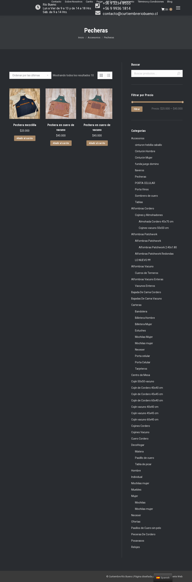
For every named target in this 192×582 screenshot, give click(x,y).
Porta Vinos (142, 189)
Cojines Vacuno (140, 432)
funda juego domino (147, 163)
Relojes (135, 547)
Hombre (136, 470)
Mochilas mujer (144, 343)
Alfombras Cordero (142, 208)
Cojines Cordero (140, 425)
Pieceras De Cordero (143, 534)
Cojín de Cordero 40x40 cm (147, 387)
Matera (139, 451)
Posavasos (137, 540)
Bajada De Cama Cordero (146, 292)
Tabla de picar (143, 464)
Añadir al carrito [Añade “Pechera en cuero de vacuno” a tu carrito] (61, 143)
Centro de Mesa (140, 375)
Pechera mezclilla (24, 125)
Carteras (136, 304)
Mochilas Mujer (144, 336)
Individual (136, 476)
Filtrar (137, 109)
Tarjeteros (141, 368)
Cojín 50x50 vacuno (142, 381)
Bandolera (141, 311)
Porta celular (142, 355)
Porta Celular (142, 362)
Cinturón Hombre (145, 151)
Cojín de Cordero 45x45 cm (147, 394)
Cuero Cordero (139, 438)
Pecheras (140, 176)
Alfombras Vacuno (142, 266)
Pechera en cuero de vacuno (60, 127)
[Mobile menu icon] (178, 8)
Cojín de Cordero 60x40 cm (147, 400)
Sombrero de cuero (146, 195)
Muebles (136, 489)
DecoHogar (137, 444)
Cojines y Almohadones (149, 215)
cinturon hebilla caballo (148, 144)
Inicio (81, 37)
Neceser (140, 349)
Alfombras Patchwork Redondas (154, 253)
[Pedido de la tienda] (30, 75)
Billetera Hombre (145, 317)
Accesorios (94, 37)
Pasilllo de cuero (144, 457)
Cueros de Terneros (146, 272)
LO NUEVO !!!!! (143, 260)
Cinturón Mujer (143, 157)
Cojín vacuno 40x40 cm (144, 406)
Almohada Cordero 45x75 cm (156, 221)
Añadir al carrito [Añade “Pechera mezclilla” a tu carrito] (25, 138)
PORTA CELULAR (145, 183)
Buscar (179, 73)
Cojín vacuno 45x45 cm (144, 413)
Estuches (140, 330)
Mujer (134, 496)
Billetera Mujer (143, 324)
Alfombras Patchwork (144, 234)
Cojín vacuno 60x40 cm (144, 419)
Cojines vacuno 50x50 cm (154, 227)
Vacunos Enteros (145, 285)
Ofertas (135, 521)
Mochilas (140, 502)
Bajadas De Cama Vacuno (146, 298)
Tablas (139, 202)
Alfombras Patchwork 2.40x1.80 (158, 247)
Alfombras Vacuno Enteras (147, 279)
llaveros (139, 170)
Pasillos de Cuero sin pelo (146, 527)
